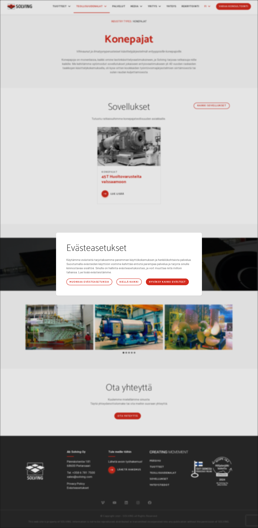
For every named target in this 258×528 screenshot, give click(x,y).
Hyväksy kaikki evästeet (167, 282)
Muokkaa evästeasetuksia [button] (89, 282)
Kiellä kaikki (129, 282)
